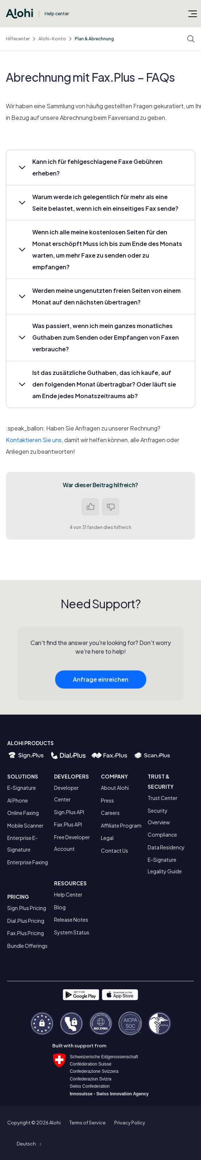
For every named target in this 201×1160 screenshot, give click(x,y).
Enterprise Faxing (27, 862)
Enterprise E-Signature (22, 843)
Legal (107, 837)
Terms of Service (87, 1122)
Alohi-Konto (52, 38)
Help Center (68, 894)
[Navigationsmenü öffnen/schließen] (192, 13)
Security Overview (159, 816)
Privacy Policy (129, 1122)
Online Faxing (23, 812)
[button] (100, 167)
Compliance (162, 834)
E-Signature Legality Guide (165, 865)
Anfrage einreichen (100, 681)
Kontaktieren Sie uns (34, 440)
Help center (57, 13)
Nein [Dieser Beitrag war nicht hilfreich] (110, 507)
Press (107, 800)
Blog (60, 907)
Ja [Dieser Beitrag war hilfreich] (90, 507)
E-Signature (21, 787)
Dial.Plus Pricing (25, 920)
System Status (71, 932)
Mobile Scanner (25, 825)
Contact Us (114, 850)
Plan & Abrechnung (94, 38)
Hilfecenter (18, 38)
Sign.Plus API (69, 812)
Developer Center (66, 793)
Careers (110, 812)
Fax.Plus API (68, 824)
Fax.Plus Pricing (25, 933)
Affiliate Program (121, 825)
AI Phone (17, 800)
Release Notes (71, 919)
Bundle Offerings (27, 945)
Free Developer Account (72, 843)
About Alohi (115, 787)
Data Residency (166, 847)
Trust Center (162, 798)
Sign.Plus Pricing (26, 908)
